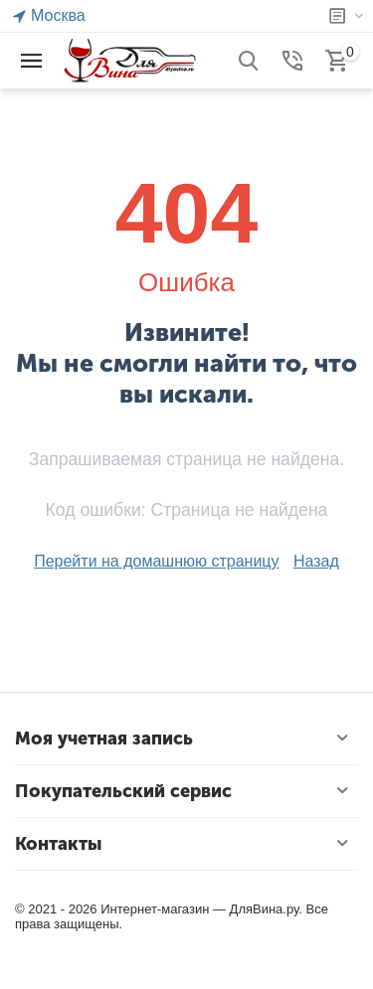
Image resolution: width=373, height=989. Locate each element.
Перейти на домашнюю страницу (156, 561)
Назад (316, 561)
